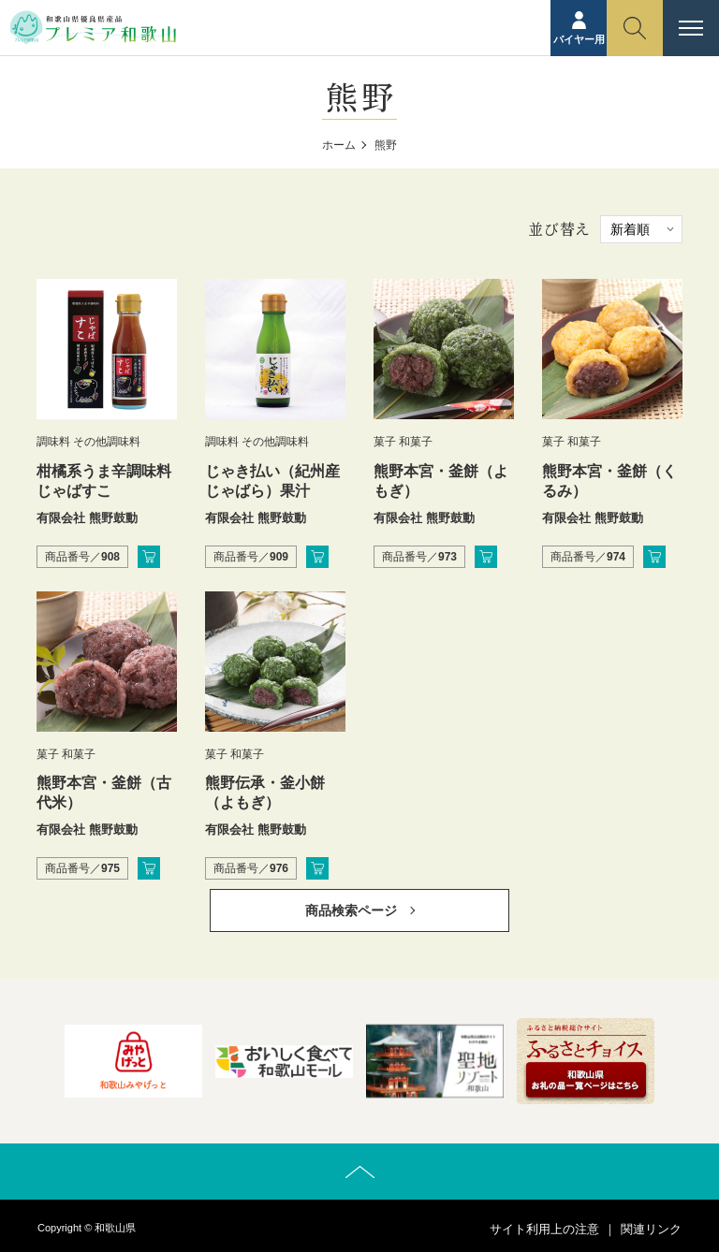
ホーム (339, 145)
